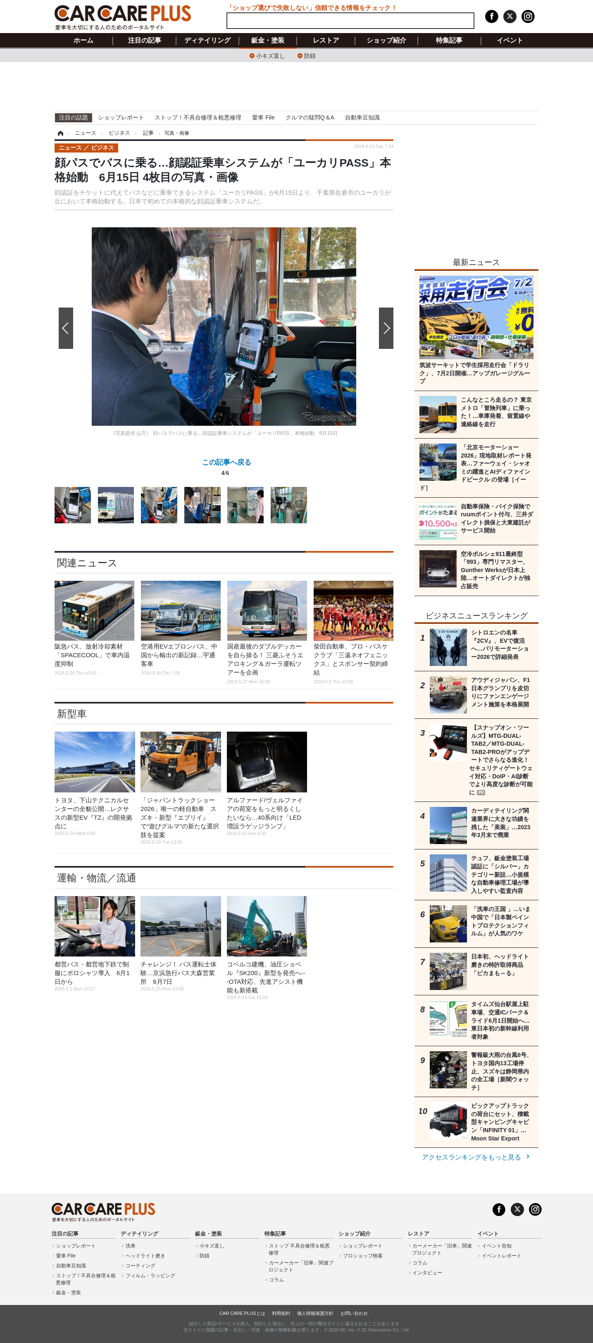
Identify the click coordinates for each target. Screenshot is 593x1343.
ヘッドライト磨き (145, 1256)
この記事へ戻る (226, 469)
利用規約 (281, 1313)
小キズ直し (270, 55)
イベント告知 (497, 1246)
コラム (276, 1280)
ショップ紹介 (386, 40)
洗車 (131, 1246)
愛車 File (263, 117)
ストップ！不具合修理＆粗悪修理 (198, 117)
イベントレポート (502, 1256)
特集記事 (449, 40)
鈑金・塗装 (267, 40)
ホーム (83, 40)
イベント (510, 40)
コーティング (140, 1266)
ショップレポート (121, 117)
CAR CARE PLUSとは (242, 1313)
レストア (326, 40)
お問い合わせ (354, 1313)
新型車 (72, 713)
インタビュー (427, 1273)
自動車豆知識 (362, 117)
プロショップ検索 (363, 1256)
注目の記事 (144, 40)
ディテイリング (207, 40)
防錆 (310, 55)
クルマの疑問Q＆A (310, 117)
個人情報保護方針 (315, 1313)
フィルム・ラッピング (150, 1276)
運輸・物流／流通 (96, 877)
